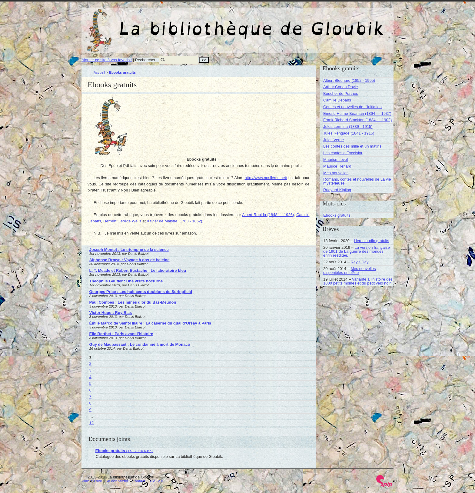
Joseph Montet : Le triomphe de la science (129, 249)
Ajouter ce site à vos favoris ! (106, 60)
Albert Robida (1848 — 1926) (268, 214)
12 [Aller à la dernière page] (91, 423)
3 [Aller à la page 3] (90, 370)
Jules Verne (333, 140)
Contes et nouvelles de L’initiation (352, 107)
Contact (138, 481)
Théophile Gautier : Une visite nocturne (126, 281)
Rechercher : (146, 60)
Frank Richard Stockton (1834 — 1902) (357, 120)
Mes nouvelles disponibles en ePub (349, 270)
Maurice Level (335, 159)
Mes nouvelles (335, 173)
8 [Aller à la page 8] (90, 403)
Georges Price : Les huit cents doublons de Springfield (140, 291)
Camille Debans (337, 100)
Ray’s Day (359, 262)
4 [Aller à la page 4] (90, 377)
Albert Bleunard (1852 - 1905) (349, 80)
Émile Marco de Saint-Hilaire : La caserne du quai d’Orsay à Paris (150, 323)
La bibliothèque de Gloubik (301, 23)
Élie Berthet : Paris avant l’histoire (121, 333)
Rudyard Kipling (337, 190)
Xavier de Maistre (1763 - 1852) (174, 221)
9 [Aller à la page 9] (90, 410)
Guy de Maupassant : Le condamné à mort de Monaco (139, 344)
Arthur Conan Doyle (340, 87)
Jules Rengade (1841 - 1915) (348, 133)
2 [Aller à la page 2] (90, 363)
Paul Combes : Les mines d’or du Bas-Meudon (132, 302)
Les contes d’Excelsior (342, 153)
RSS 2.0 (155, 481)
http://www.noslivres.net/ (265, 177)
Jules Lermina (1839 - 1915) (348, 126)
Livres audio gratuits (371, 240)
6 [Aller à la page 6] (90, 390)
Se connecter (117, 481)
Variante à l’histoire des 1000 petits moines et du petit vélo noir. (358, 281)
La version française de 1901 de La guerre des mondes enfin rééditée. (356, 251)
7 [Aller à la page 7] (90, 396)
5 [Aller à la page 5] (90, 383)
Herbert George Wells (122, 221)
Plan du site (91, 481)
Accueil (99, 72)
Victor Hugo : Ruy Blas (110, 312)
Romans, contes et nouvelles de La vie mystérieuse (357, 181)
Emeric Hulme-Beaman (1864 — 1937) (357, 113)
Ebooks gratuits (336, 215)
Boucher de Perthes (340, 93)
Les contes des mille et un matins (352, 146)
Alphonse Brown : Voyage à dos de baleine (129, 260)
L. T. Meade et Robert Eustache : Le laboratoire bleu (137, 270)
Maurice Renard (337, 166)
